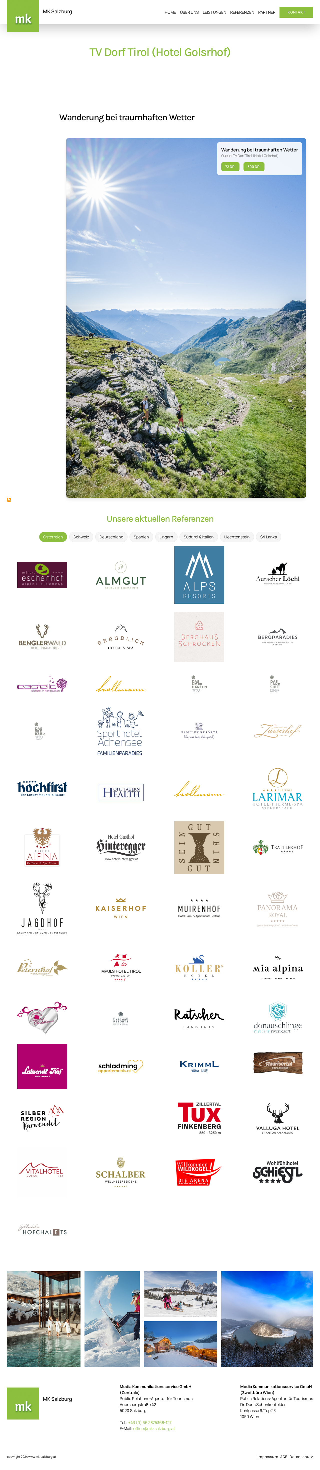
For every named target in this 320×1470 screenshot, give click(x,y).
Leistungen (214, 12)
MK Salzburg (57, 11)
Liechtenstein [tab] (237, 537)
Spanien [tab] (141, 537)
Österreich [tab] (53, 537)
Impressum (268, 1456)
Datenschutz (301, 1456)
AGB (284, 1456)
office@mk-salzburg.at (154, 1428)
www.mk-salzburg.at (42, 1457)
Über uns (189, 12)
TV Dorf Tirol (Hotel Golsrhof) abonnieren (9, 500)
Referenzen (242, 12)
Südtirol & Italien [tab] (199, 537)
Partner (267, 12)
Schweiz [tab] (81, 537)
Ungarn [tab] (166, 537)
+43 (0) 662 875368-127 (150, 1422)
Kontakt (296, 12)
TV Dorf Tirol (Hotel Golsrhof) (160, 52)
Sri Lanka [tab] (268, 537)
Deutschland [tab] (111, 537)
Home (170, 12)
